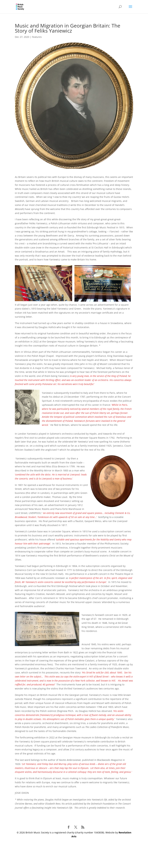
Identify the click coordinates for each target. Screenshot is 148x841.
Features (37, 36)
